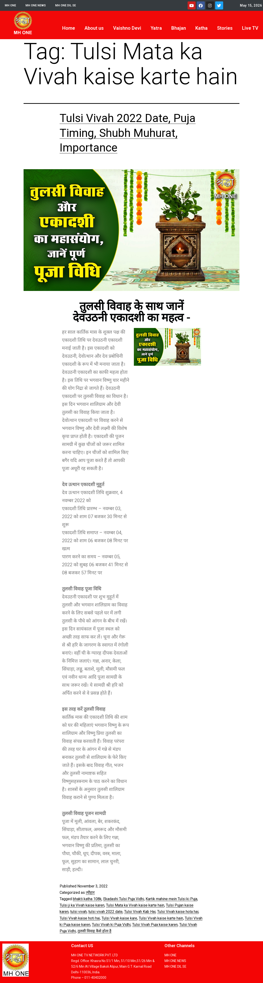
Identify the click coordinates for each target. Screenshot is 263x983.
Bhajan (178, 28)
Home (68, 28)
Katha (201, 28)
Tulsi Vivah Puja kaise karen (155, 924)
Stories (225, 28)
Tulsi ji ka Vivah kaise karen (82, 905)
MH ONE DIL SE (69, 5)
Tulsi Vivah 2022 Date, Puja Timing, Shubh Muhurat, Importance (128, 132)
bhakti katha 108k (87, 899)
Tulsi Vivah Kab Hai (140, 911)
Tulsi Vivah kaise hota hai (177, 911)
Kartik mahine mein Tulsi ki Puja (171, 899)
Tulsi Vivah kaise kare (119, 918)
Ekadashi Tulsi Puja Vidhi (123, 899)
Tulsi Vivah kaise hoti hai (80, 918)
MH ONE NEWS (38, 5)
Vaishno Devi (127, 28)
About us (94, 28)
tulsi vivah (78, 911)
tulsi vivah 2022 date (105, 911)
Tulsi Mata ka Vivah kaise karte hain (135, 905)
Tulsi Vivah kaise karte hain (161, 918)
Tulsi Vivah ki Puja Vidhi (111, 924)
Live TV (250, 28)
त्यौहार (90, 892)
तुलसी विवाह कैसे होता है (94, 931)
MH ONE (11, 5)
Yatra (156, 28)
